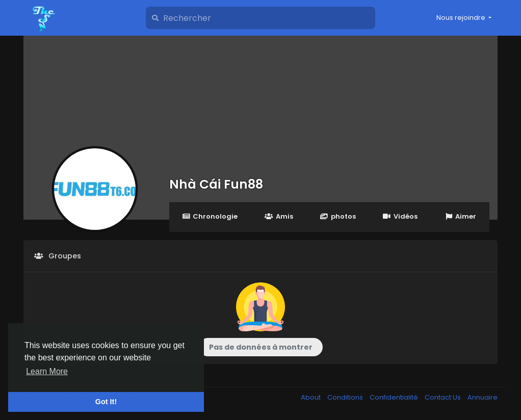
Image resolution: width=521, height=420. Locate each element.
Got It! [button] (106, 402)
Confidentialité (395, 397)
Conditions (345, 397)
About (311, 397)
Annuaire (482, 397)
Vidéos (400, 216)
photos (338, 216)
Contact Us (443, 397)
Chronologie (210, 216)
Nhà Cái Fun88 (216, 184)
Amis (279, 216)
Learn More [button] (47, 371)
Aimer (460, 216)
